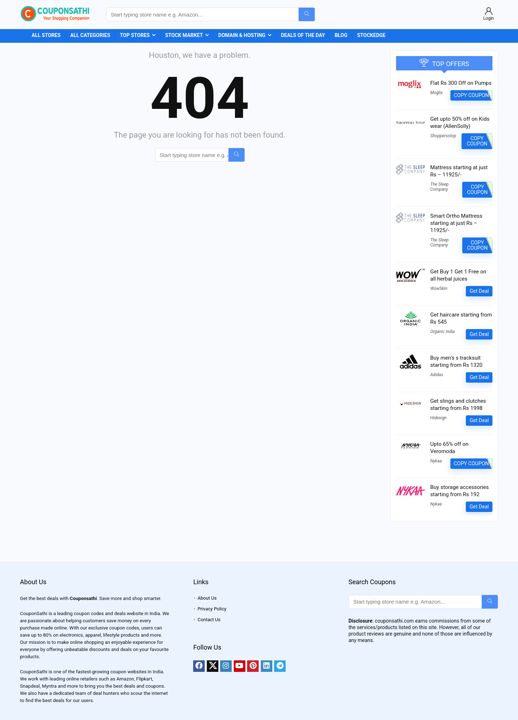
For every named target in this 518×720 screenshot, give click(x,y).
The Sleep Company (439, 187)
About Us (207, 598)
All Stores (46, 35)
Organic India (442, 331)
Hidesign (438, 417)
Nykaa (436, 460)
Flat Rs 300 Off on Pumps (461, 83)
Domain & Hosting (241, 35)
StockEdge (371, 35)
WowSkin (438, 288)
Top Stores (135, 35)
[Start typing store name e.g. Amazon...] (307, 14)
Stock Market (184, 35)
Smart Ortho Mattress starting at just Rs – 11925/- (456, 223)
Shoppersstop (443, 135)
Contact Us (209, 619)
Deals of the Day (303, 35)
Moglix (436, 92)
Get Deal (479, 291)
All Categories (90, 35)
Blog (341, 35)
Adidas (436, 374)
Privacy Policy (211, 608)
